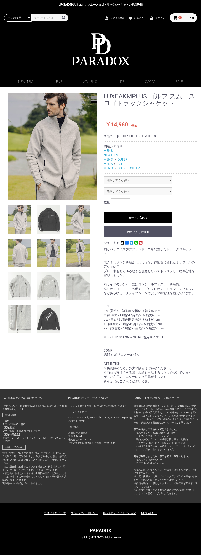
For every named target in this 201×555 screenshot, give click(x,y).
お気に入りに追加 (138, 232)
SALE (179, 82)
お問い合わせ (149, 513)
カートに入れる (138, 217)
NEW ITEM (25, 82)
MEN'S (57, 82)
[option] (52, 146)
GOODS (150, 82)
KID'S (121, 82)
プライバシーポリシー (84, 513)
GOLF (121, 164)
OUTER (122, 159)
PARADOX (100, 530)
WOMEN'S (90, 82)
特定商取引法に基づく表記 (119, 513)
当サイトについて (55, 513)
